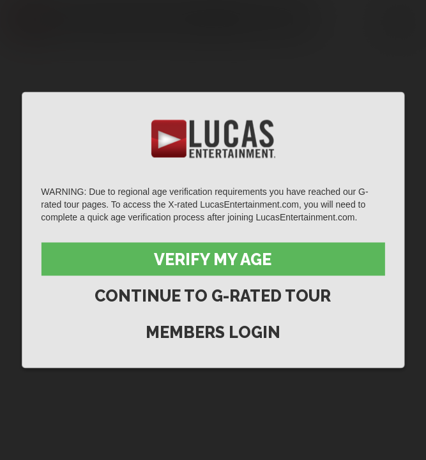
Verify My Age (212, 259)
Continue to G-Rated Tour (213, 295)
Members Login (213, 332)
